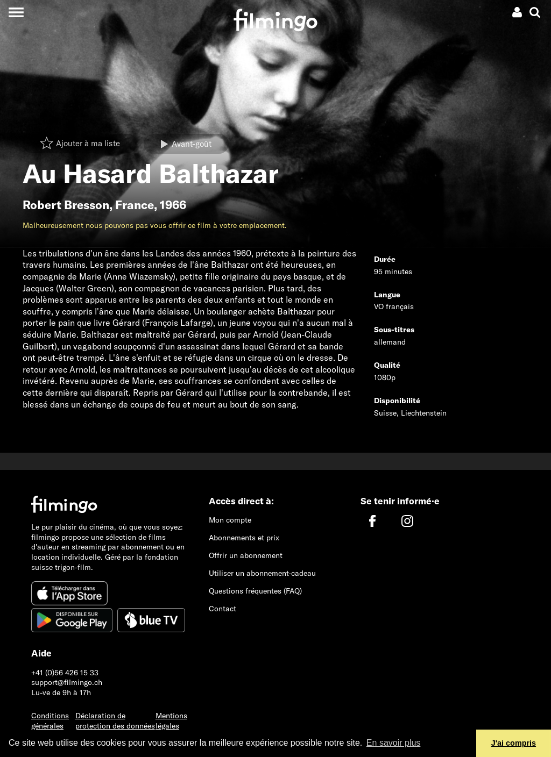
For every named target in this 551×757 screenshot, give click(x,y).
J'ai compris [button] (513, 743)
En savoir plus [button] (393, 742)
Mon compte (230, 520)
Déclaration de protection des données (115, 721)
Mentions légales (171, 721)
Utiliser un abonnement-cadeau (262, 573)
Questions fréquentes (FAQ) (255, 591)
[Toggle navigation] (16, 12)
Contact (222, 608)
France (134, 204)
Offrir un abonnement (245, 555)
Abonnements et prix (244, 537)
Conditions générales (50, 721)
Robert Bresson (66, 204)
